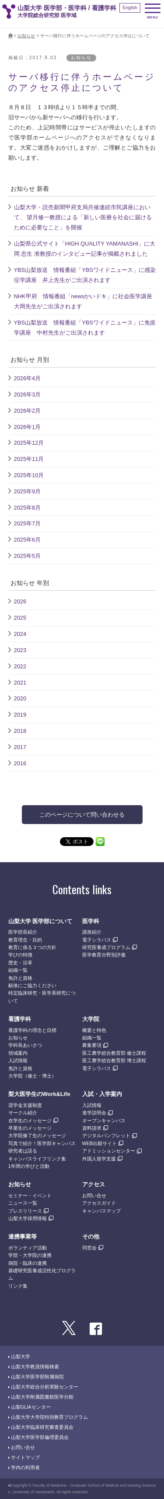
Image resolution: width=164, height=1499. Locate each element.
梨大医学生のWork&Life (39, 1094)
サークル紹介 (22, 1112)
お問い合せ (94, 1195)
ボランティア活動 (27, 1247)
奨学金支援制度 (25, 1105)
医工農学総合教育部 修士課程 (114, 1053)
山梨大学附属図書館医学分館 (42, 1396)
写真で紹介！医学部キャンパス (42, 1143)
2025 (20, 617)
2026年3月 (27, 394)
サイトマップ (25, 1457)
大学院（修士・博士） (32, 1075)
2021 (20, 682)
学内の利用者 (25, 1467)
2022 (20, 666)
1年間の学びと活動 (28, 1166)
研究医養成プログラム (106, 947)
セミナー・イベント (30, 1195)
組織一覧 (18, 970)
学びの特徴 (20, 954)
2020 (20, 698)
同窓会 (89, 1247)
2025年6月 (27, 539)
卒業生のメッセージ (30, 1128)
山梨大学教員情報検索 (35, 1366)
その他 (90, 1236)
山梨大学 (20, 1356)
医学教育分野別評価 (104, 954)
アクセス (93, 1184)
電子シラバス (96, 939)
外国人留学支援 (99, 1158)
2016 (20, 763)
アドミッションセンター (108, 1150)
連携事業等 (22, 1236)
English (129, 7)
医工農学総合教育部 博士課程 (114, 1060)
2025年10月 (29, 475)
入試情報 (18, 1060)
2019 (20, 714)
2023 (20, 650)
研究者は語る (22, 1150)
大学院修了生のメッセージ (37, 1135)
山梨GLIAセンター (31, 1407)
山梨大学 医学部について (40, 921)
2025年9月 (27, 491)
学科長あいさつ (25, 1045)
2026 (20, 601)
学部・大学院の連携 (30, 1255)
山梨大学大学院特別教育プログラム (49, 1417)
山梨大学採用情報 (27, 1218)
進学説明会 (94, 1112)
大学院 (90, 1019)
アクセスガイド (99, 1203)
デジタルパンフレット (106, 1135)
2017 (20, 747)
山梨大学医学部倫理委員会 (40, 1437)
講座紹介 (91, 932)
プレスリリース (25, 1210)
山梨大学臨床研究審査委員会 (42, 1427)
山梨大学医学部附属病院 (37, 1376)
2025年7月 (27, 523)
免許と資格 (20, 978)
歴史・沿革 (20, 962)
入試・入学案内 (102, 1094)
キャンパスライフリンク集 (37, 1158)
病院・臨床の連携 (27, 1263)
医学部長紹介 (22, 932)
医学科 (90, 921)
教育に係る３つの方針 (32, 947)
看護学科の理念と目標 (32, 1030)
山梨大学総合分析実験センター (44, 1386)
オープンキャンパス (104, 1120)
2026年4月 (27, 378)
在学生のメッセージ (30, 1120)
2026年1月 (27, 427)
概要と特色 (94, 1030)
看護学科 (19, 1019)
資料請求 (91, 1128)
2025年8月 (27, 507)
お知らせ (26, 35)
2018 (20, 731)
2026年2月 (27, 410)
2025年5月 (27, 556)
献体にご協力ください (32, 985)
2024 (20, 634)
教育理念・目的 (25, 939)
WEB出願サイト (99, 1143)
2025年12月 (29, 442)
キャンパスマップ (101, 1210)
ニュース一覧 (22, 1203)
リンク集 (18, 1285)
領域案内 (18, 1053)
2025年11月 (29, 459)
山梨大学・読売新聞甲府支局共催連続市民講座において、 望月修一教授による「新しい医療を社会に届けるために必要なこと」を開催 (83, 217)
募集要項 (91, 1045)
